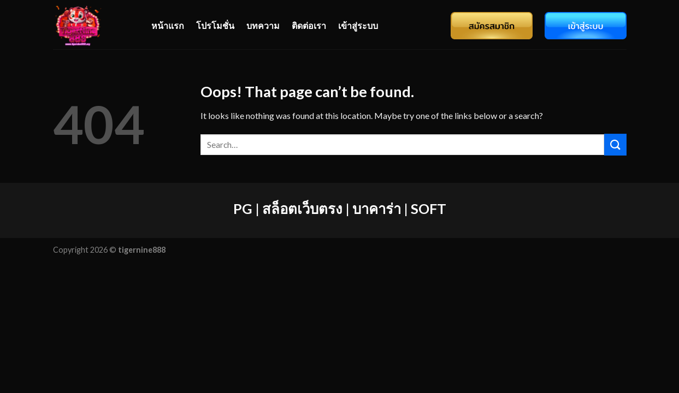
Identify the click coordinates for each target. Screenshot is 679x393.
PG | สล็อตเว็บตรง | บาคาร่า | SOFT (339, 208)
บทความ (263, 25)
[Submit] (615, 144)
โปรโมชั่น (215, 25)
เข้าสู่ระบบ (358, 25)
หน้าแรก (167, 25)
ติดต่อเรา (309, 25)
